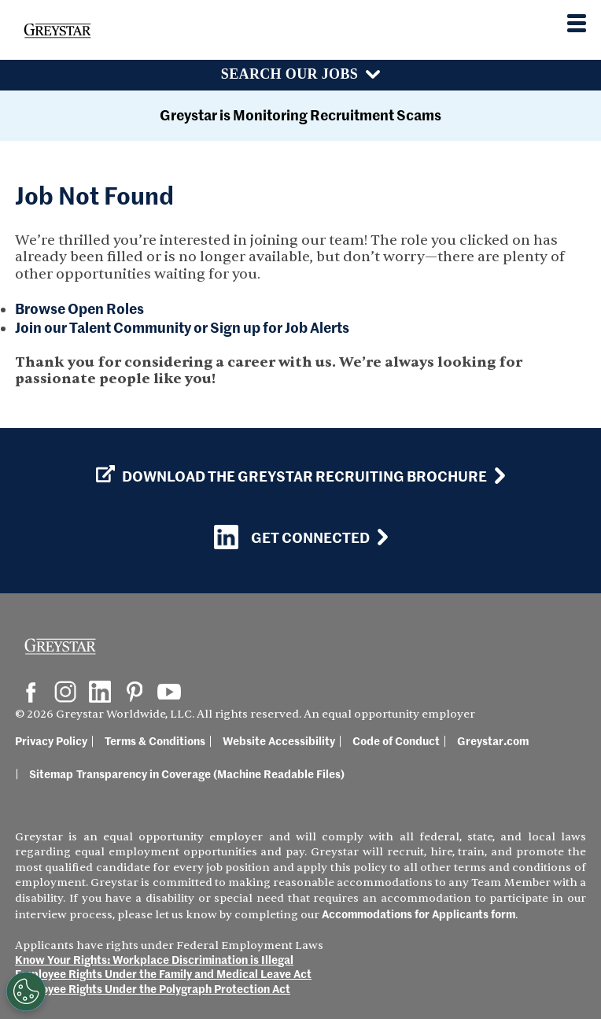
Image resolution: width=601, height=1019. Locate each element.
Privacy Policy (51, 756)
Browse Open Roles (79, 308)
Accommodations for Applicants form (418, 913)
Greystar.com (478, 756)
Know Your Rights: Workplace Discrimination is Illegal (154, 959)
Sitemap (554, 756)
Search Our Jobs (289, 74)
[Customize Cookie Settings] (26, 991)
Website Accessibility (264, 756)
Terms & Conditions (140, 756)
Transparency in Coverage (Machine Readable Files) (149, 789)
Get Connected (292, 553)
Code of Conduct (382, 756)
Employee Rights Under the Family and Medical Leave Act (163, 973)
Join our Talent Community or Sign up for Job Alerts (182, 327)
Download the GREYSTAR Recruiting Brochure (291, 491)
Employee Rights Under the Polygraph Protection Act (152, 988)
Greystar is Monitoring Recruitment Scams (300, 114)
